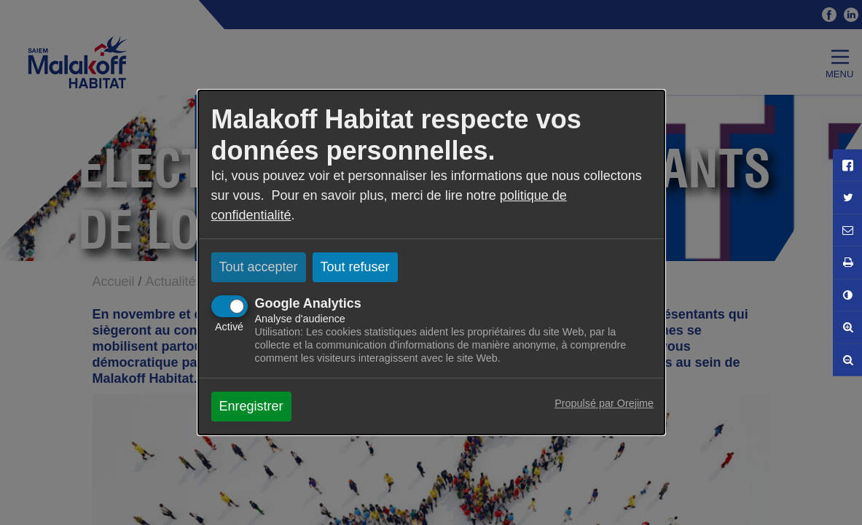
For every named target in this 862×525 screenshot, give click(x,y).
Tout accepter (258, 267)
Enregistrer (251, 406)
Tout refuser (355, 267)
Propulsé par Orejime (604, 403)
